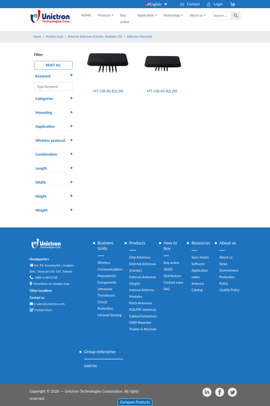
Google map (61, 284)
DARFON (90, 366)
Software (198, 264)
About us (196, 15)
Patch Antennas (140, 303)
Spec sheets (200, 257)
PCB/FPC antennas (142, 309)
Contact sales (173, 282)
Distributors (172, 276)
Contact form (41, 310)
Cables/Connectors (143, 316)
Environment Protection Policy (228, 277)
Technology (172, 15)
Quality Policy (229, 290)
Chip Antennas (140, 257)
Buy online (125, 18)
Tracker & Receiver (142, 329)
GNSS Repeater (140, 322)
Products (104, 15)
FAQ (167, 289)
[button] (53, 76)
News (223, 264)
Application (145, 15)
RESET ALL (53, 65)
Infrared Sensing (110, 315)
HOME (86, 15)
